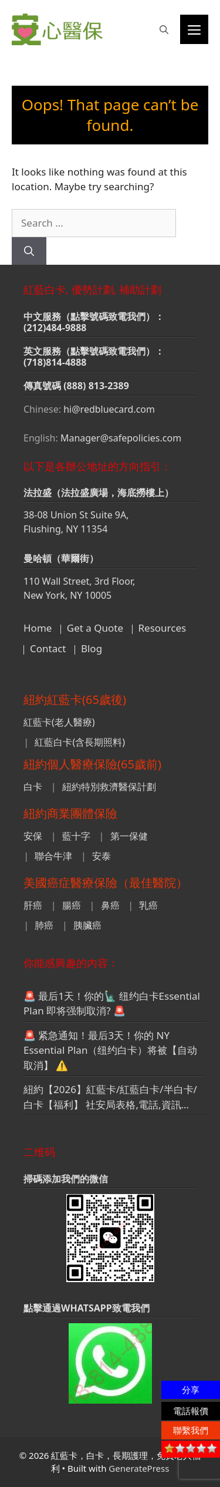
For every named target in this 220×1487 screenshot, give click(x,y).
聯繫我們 (190, 1430)
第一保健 (129, 836)
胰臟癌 (87, 925)
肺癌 (44, 925)
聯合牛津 (53, 855)
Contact (48, 648)
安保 (32, 836)
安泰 (101, 855)
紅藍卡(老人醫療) (59, 722)
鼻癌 (110, 905)
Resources (162, 628)
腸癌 (71, 905)
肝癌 (32, 905)
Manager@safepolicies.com (120, 437)
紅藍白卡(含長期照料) (80, 742)
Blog (91, 648)
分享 (190, 1389)
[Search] (29, 251)
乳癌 (148, 905)
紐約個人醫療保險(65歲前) (92, 764)
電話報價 (190, 1411)
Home (37, 628)
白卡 (32, 786)
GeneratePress (139, 1468)
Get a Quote (95, 628)
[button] (164, 29)
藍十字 (76, 836)
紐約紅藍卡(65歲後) (74, 699)
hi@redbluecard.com (109, 409)
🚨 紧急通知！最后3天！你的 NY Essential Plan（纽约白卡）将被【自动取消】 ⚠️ (110, 1050)
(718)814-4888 (55, 362)
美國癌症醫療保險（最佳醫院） (105, 883)
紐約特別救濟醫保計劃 (109, 786)
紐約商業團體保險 (70, 813)
